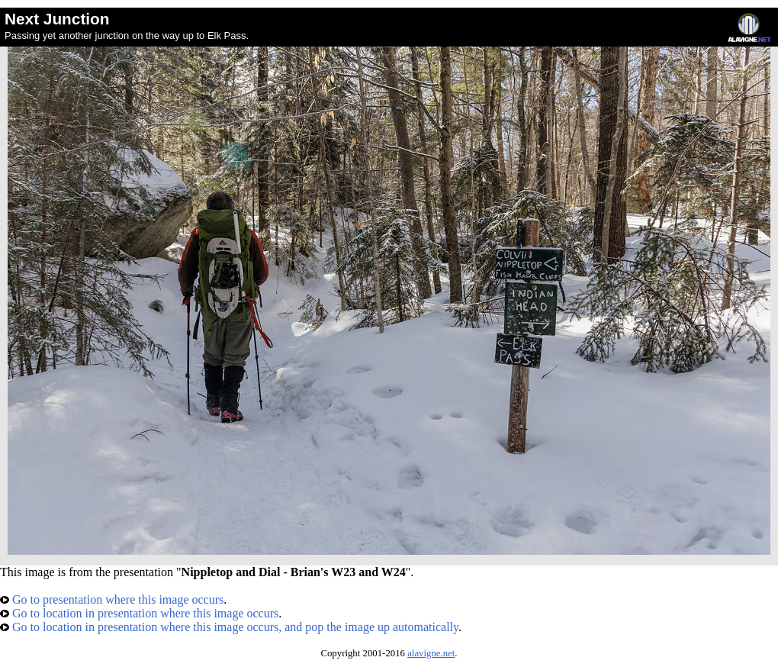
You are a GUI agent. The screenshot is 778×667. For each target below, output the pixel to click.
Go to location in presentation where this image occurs (139, 613)
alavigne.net (431, 653)
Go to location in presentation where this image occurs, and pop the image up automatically (229, 626)
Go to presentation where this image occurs (111, 599)
